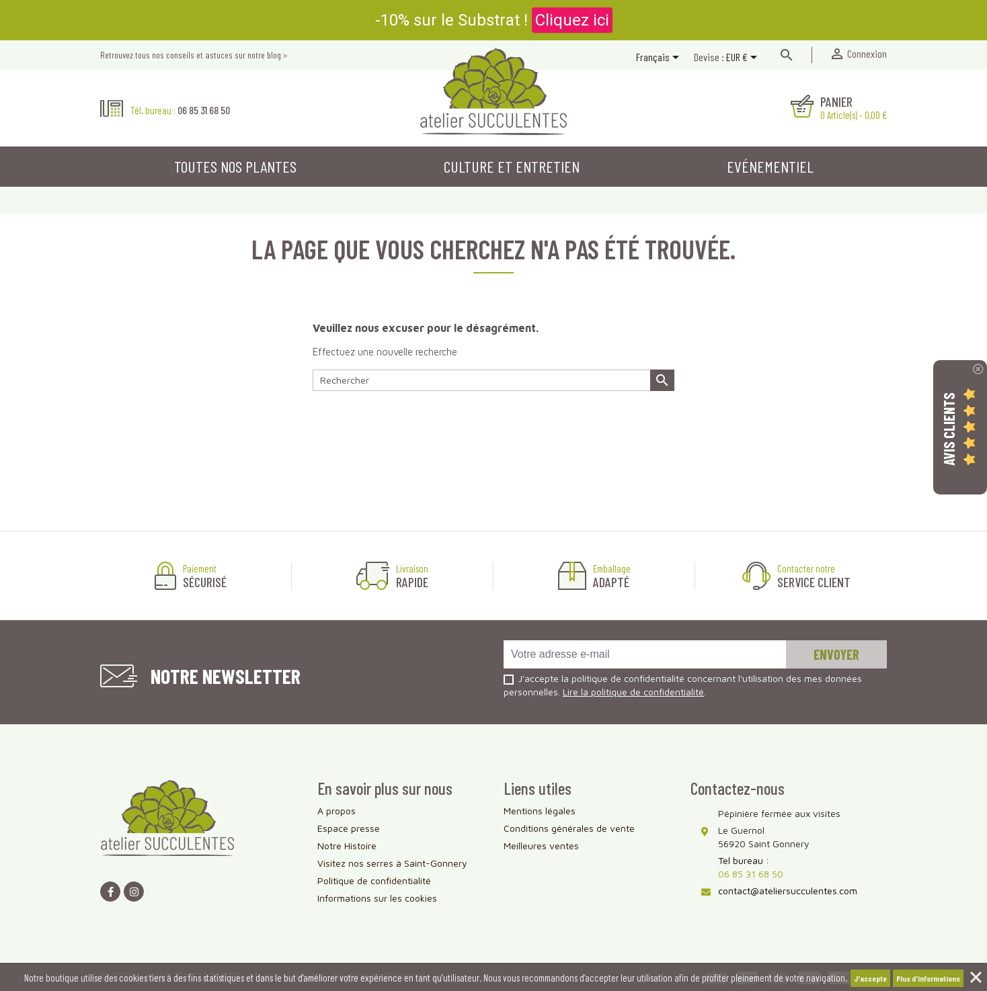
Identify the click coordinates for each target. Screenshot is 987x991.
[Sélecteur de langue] (660, 58)
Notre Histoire (347, 845)
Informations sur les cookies (377, 898)
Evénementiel (770, 166)
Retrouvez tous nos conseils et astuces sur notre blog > (193, 54)
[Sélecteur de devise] (744, 58)
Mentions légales (540, 810)
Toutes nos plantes (235, 166)
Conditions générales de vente (569, 828)
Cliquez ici (572, 20)
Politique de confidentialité (374, 880)
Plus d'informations (928, 978)
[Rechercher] (493, 380)
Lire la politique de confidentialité (633, 691)
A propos (336, 810)
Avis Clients (948, 429)
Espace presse (348, 828)
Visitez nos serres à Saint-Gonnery (392, 863)
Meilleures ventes (541, 845)
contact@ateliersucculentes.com (787, 890)
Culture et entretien (512, 166)
